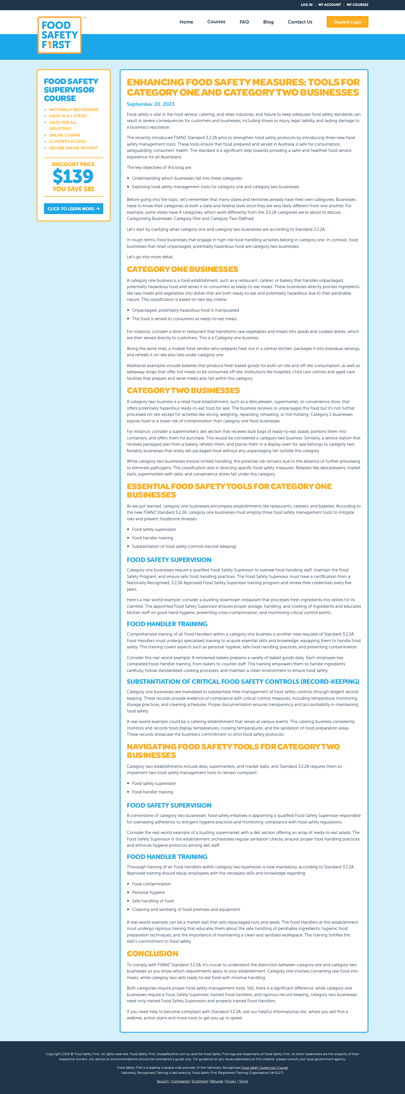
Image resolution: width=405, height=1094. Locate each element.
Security (163, 1081)
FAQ (244, 22)
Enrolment (200, 1081)
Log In (307, 5)
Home (186, 22)
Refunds (216, 1081)
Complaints (180, 1081)
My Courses (357, 5)
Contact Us (300, 22)
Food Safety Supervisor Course (264, 1067)
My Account (329, 5)
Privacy (230, 1081)
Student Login (347, 22)
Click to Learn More (74, 209)
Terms (243, 1081)
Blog (268, 22)
